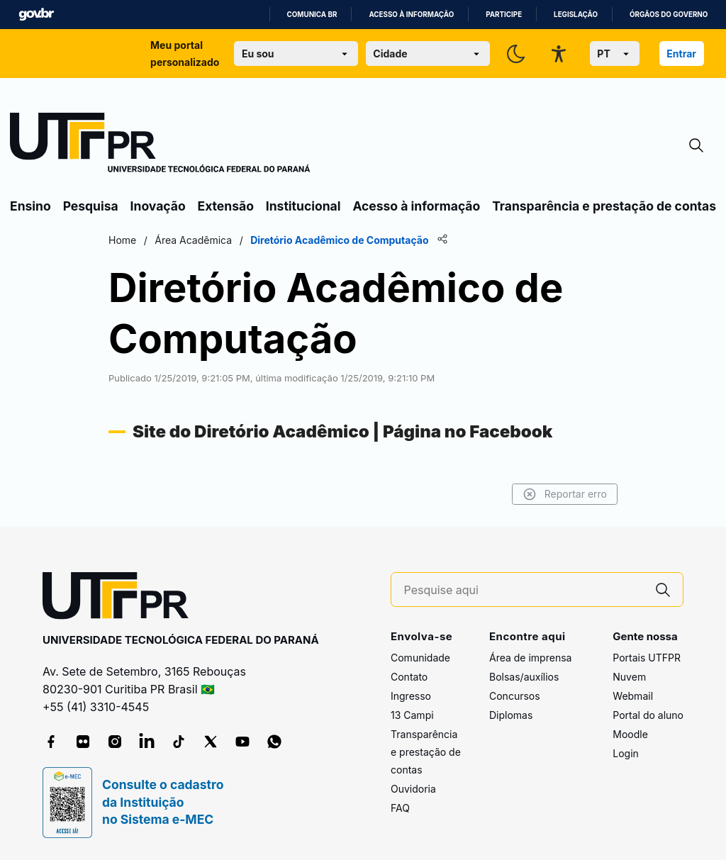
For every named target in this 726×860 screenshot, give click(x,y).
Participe (504, 14)
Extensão (226, 206)
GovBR (36, 14)
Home (122, 240)
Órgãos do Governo (669, 14)
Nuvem (629, 677)
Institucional (303, 206)
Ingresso (411, 696)
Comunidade (420, 658)
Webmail (633, 696)
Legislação (576, 14)
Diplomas (510, 715)
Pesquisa (90, 206)
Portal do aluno (648, 715)
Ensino (30, 206)
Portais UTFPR (647, 658)
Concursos (514, 696)
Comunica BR (312, 14)
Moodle (630, 734)
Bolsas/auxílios (524, 677)
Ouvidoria (413, 789)
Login (626, 753)
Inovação (158, 206)
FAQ (400, 808)
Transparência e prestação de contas (604, 206)
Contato (409, 677)
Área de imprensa (530, 658)
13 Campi (412, 715)
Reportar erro (565, 494)
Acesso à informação (411, 14)
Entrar (681, 54)
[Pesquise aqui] (524, 590)
